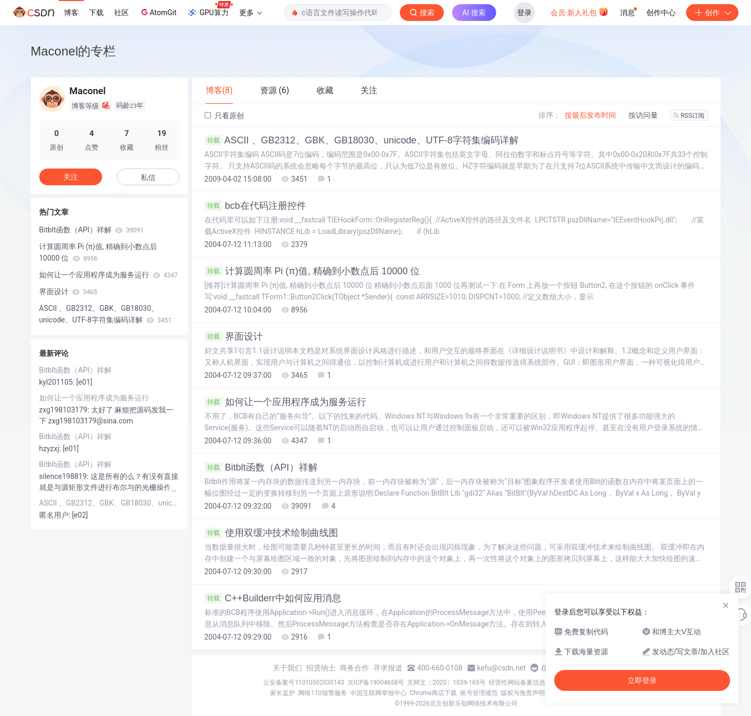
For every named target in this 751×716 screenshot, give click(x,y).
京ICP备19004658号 (376, 682)
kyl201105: (57, 382)
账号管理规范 (479, 693)
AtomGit (157, 12)
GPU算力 (209, 9)
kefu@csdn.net (501, 668)
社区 (121, 12)
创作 (712, 12)
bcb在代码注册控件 (255, 205)
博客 (71, 12)
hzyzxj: (51, 448)
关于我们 (287, 668)
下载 (96, 12)
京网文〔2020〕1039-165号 (446, 682)
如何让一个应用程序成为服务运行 (285, 402)
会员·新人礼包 (580, 11)
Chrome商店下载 (433, 693)
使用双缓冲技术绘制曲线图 (271, 533)
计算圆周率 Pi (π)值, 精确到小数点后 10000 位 (312, 271)
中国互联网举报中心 (378, 693)
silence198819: (65, 476)
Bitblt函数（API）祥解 (261, 467)
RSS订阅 (689, 115)
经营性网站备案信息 (517, 682)
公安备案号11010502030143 (303, 682)
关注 (70, 177)
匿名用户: (55, 515)
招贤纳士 (320, 668)
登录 (524, 12)
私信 (148, 177)
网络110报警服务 (322, 693)
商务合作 (354, 668)
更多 (250, 12)
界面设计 (234, 336)
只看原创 (224, 115)
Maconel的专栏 (73, 51)
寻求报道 (387, 668)
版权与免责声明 (523, 693)
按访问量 (643, 115)
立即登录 (642, 680)
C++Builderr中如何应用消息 (273, 598)
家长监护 (282, 693)
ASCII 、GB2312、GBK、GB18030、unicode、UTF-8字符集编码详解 (362, 140)
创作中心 (661, 12)
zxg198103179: (65, 410)
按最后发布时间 (590, 115)
